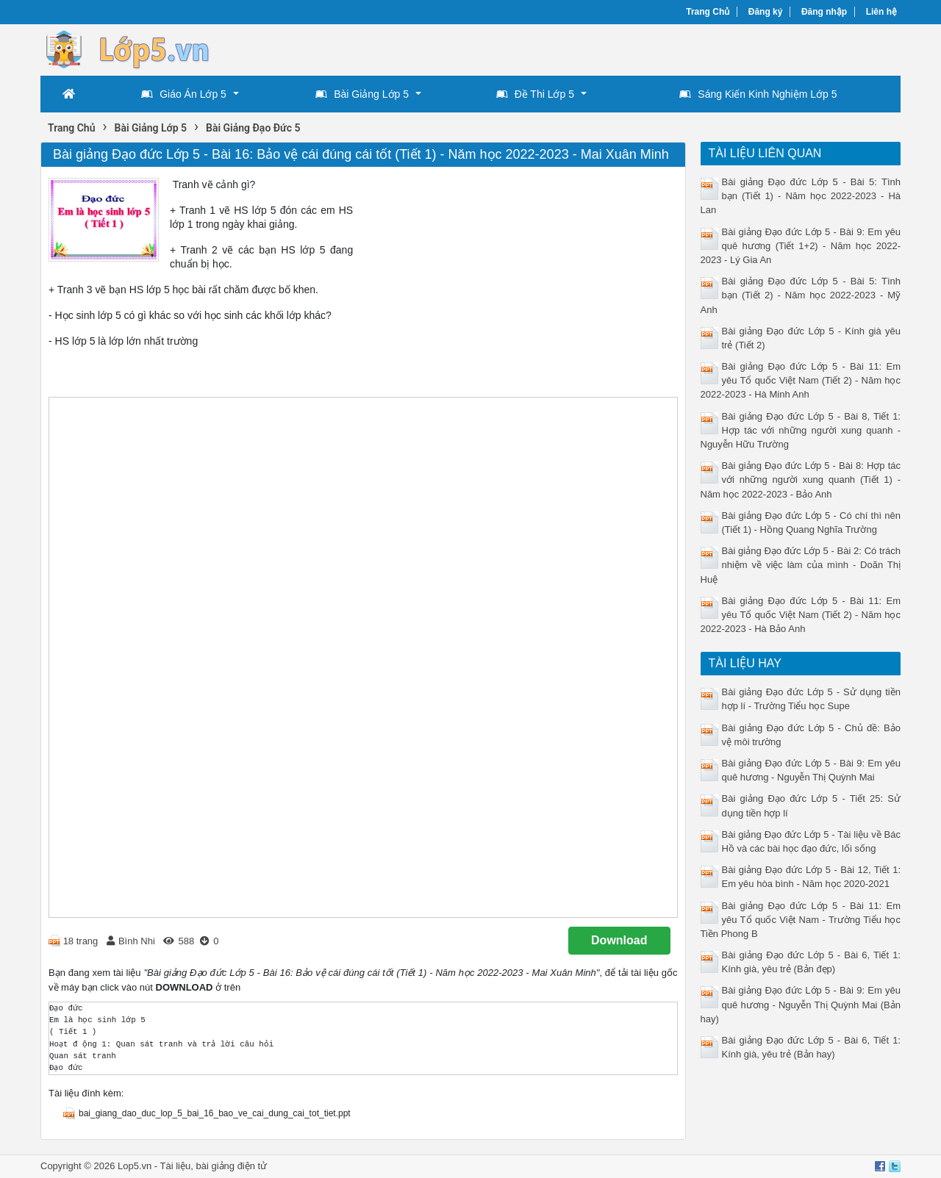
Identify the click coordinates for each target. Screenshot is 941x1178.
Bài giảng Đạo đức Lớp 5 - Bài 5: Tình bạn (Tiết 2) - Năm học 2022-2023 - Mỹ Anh (801, 295)
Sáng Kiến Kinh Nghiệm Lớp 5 (758, 94)
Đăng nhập (824, 12)
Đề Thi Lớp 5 (535, 94)
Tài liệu (175, 1165)
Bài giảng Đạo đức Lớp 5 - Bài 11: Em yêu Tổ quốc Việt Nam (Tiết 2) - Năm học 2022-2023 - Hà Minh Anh (801, 380)
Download (619, 940)
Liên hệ (881, 12)
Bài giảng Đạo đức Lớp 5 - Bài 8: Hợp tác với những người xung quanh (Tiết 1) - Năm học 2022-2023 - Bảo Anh (801, 479)
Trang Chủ (707, 12)
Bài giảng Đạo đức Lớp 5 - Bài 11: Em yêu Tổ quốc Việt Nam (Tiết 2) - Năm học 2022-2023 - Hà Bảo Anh (801, 614)
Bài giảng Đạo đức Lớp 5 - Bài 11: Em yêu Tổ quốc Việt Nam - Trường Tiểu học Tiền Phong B (801, 919)
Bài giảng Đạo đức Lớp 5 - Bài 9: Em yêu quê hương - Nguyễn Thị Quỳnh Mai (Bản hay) (801, 1004)
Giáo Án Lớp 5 (183, 94)
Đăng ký (765, 12)
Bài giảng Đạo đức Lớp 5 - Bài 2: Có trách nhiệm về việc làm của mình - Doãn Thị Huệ (801, 564)
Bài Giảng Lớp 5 (362, 94)
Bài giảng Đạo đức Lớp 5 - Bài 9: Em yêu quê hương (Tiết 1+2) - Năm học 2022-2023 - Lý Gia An (801, 245)
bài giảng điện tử (231, 1165)
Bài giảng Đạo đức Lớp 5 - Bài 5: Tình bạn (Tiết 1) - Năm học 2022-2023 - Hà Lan (801, 195)
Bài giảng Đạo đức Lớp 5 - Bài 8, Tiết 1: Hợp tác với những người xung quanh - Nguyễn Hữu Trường (801, 430)
